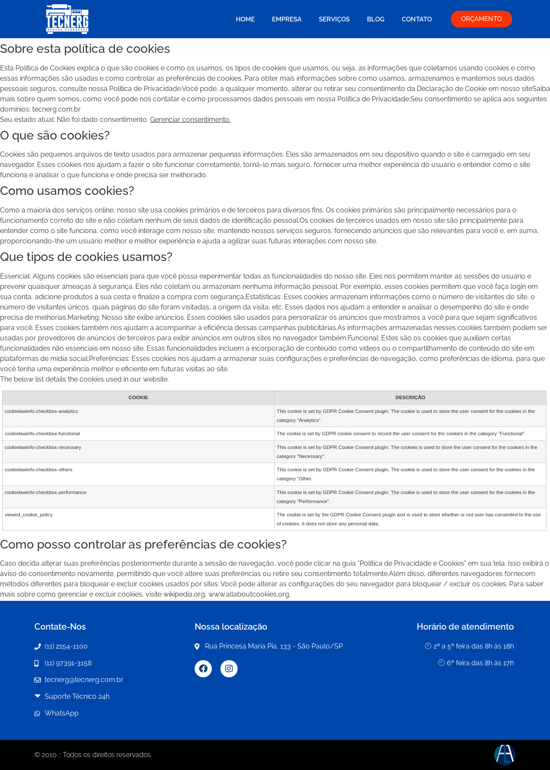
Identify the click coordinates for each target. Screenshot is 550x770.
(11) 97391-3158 (68, 663)
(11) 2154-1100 (66, 646)
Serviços (334, 19)
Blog (376, 19)
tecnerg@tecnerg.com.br (84, 680)
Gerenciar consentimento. (190, 119)
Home (245, 19)
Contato (417, 19)
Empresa (287, 19)
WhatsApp (62, 713)
